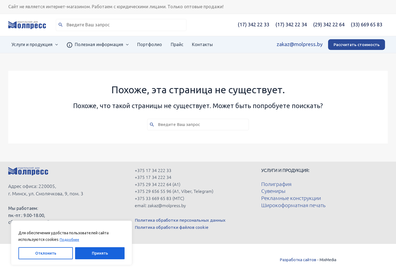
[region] (71, 243)
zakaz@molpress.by (300, 44)
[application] (52, 44)
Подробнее (70, 239)
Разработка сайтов (298, 259)
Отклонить (45, 253)
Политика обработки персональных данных (181, 220)
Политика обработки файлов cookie (173, 227)
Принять (100, 253)
